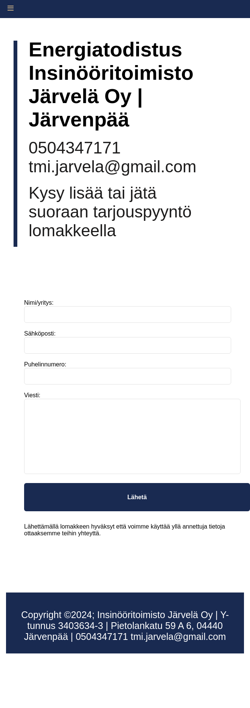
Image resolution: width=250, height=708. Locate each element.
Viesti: (32, 395)
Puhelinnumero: (45, 364)
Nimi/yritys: (38, 302)
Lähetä (137, 497)
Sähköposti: (40, 333)
